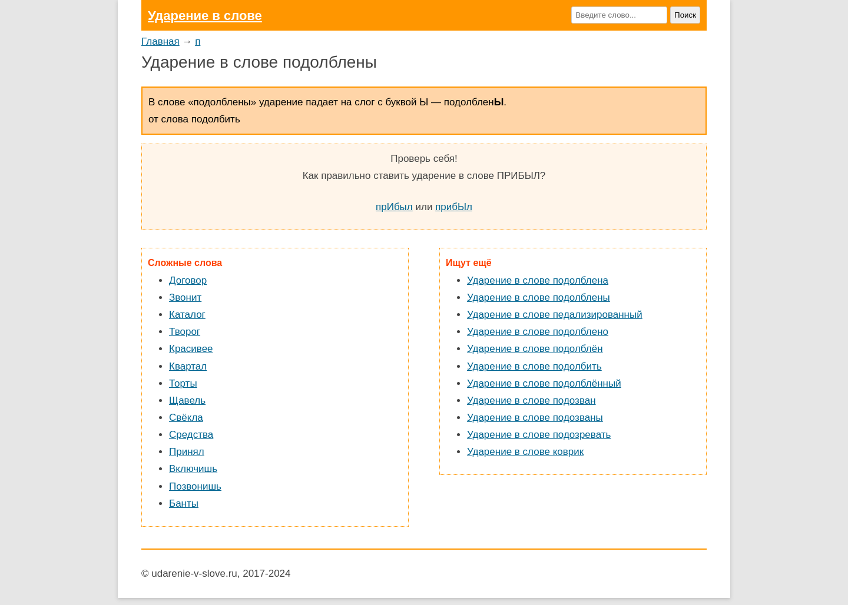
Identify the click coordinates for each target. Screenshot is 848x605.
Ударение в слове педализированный (554, 314)
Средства (191, 434)
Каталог (187, 314)
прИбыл (394, 206)
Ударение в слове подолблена (537, 280)
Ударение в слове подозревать (539, 434)
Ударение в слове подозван (531, 400)
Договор (188, 280)
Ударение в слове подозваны (535, 417)
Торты (183, 383)
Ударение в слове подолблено (537, 331)
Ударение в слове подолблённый (544, 383)
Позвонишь (195, 486)
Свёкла (186, 417)
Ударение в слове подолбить (534, 366)
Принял (186, 451)
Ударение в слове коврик (525, 451)
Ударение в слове (205, 15)
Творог (184, 331)
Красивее (191, 348)
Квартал (188, 366)
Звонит (185, 297)
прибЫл (453, 206)
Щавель (187, 400)
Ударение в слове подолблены (538, 297)
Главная (160, 41)
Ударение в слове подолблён (535, 348)
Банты (183, 503)
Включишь (193, 468)
